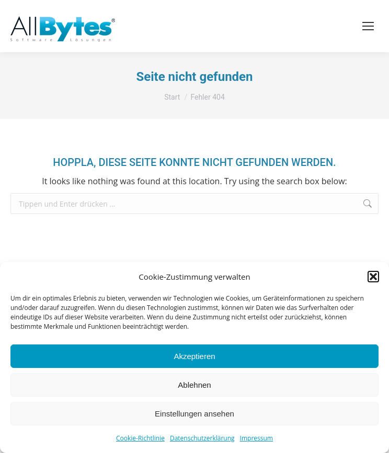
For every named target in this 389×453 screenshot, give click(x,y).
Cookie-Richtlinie (140, 438)
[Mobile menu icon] (368, 26)
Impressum (256, 438)
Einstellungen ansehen (194, 413)
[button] (373, 276)
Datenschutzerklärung (202, 438)
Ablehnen (194, 384)
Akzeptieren (194, 356)
